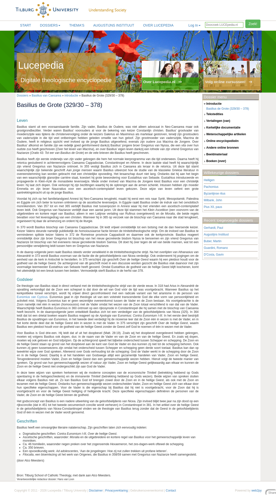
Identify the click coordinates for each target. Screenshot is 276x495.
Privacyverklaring (116, 490)
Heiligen (209, 180)
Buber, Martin (212, 241)
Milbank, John (213, 200)
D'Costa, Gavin (214, 254)
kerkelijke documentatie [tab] (221, 128)
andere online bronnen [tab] (221, 148)
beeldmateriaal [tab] (215, 155)
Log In (194, 25)
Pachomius (211, 187)
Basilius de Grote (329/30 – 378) (227, 108)
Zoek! (253, 24)
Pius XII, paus (213, 207)
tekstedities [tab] (213, 114)
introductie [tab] (212, 104)
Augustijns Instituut (113, 25)
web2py (257, 490)
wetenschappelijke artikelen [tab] (224, 134)
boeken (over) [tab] (214, 161)
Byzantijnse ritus (214, 193)
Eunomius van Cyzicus (32, 297)
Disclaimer (96, 490)
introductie (71, 95)
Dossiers (50, 25)
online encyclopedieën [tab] (221, 141)
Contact (171, 490)
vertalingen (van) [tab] (216, 121)
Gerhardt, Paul (213, 228)
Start (25, 25)
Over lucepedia (158, 25)
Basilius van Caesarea (46, 95)
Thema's (76, 25)
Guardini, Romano (216, 248)
